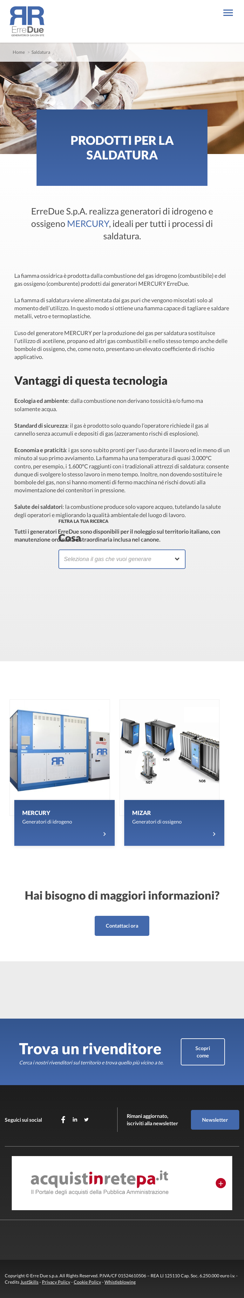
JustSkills (29, 1282)
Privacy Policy (56, 1282)
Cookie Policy (87, 1282)
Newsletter (215, 1120)
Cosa (69, 537)
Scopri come (202, 1051)
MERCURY (88, 223)
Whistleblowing (120, 1282)
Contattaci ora (122, 926)
